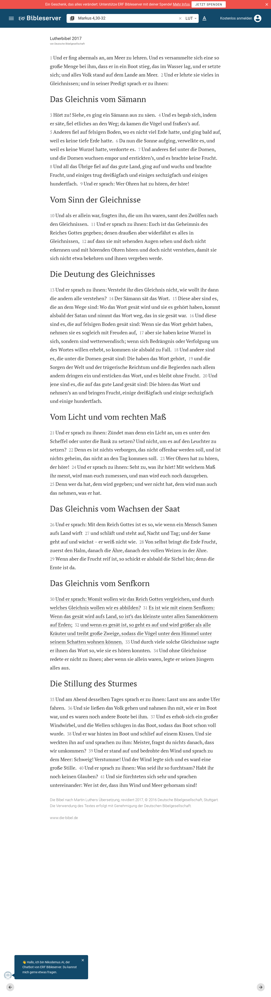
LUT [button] (192, 18)
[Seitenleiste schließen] (173, 516)
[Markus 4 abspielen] (223, 242)
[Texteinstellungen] (204, 18)
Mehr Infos (181, 4)
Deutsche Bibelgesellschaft (38, 43)
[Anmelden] (257, 18)
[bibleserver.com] (40, 19)
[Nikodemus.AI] (10, 975)
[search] (128, 18)
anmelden (208, 69)
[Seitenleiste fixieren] (173, 32)
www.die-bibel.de (33, 990)
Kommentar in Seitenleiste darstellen (217, 149)
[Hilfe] (263, 45)
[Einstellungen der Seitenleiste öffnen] (256, 45)
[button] (267, 4)
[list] (223, 169)
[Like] (183, 45)
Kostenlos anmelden (236, 18)
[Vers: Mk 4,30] (217, 35)
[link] (223, 348)
